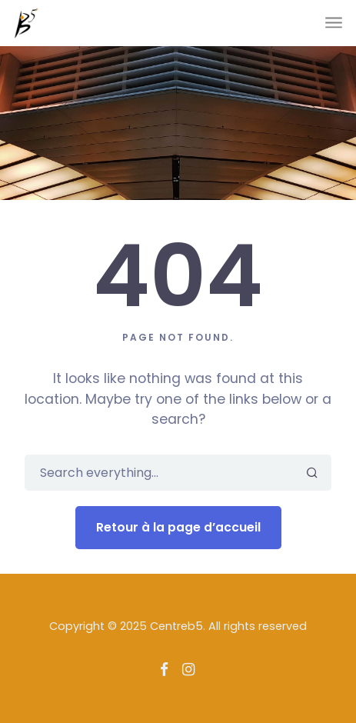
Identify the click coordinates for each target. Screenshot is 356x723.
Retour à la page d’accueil (178, 527)
